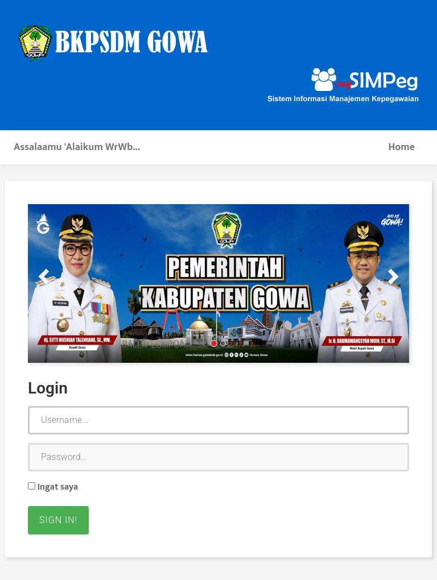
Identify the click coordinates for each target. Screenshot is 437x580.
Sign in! (58, 520)
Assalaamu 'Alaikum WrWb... (77, 147)
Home (401, 147)
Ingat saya (53, 487)
